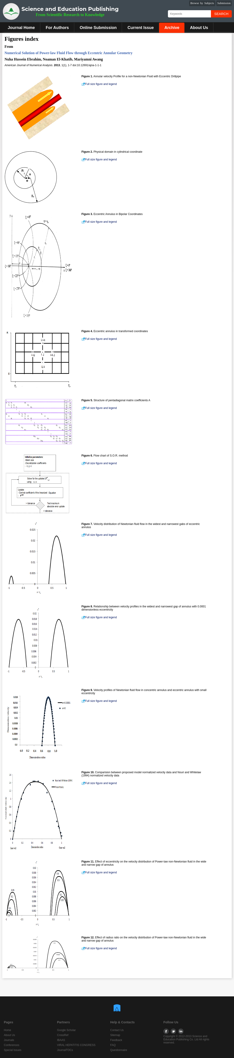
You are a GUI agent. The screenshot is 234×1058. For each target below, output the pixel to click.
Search (221, 14)
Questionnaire (118, 1050)
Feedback (116, 1040)
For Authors (57, 27)
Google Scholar (66, 1030)
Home (7, 1030)
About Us (199, 27)
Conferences (11, 1045)
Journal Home (21, 27)
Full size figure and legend (99, 84)
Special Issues (12, 1050)
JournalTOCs (65, 1050)
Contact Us (117, 1030)
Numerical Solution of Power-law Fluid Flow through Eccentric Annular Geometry (68, 53)
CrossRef (62, 1035)
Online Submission (98, 27)
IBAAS (61, 1040)
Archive (171, 27)
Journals (9, 1040)
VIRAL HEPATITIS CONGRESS (76, 1045)
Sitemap (115, 1035)
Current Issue (140, 27)
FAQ (113, 1045)
